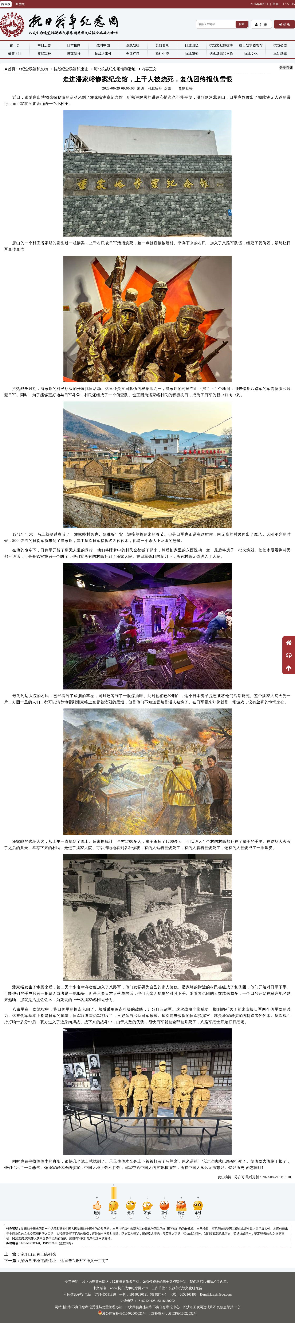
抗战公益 (280, 45)
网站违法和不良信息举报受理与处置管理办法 (88, 1307)
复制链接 (185, 88)
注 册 (263, 24)
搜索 (241, 24)
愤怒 (181, 1215)
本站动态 (280, 54)
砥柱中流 (162, 54)
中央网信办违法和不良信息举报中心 (153, 1307)
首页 (11, 69)
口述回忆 (191, 45)
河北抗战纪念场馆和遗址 (114, 69)
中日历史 (44, 45)
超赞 (97, 1215)
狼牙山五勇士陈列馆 (38, 1254)
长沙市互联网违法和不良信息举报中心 (211, 1307)
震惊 (164, 1215)
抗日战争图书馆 (251, 45)
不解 (147, 1215)
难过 (198, 1215)
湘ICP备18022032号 (182, 1313)
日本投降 (73, 45)
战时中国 (103, 45)
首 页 (15, 45)
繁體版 (20, 4)
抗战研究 (191, 54)
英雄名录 (162, 45)
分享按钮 (286, 67)
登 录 (286, 24)
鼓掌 (113, 1215)
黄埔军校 (44, 54)
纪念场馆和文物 (221, 54)
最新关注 (14, 54)
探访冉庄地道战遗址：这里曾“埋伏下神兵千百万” (64, 1261)
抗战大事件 (103, 54)
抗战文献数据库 (221, 45)
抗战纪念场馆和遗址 (71, 69)
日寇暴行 (73, 54)
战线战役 (132, 45)
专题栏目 (132, 54)
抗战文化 (250, 54)
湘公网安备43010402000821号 (122, 1313)
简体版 (6, 4)
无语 (130, 1215)
